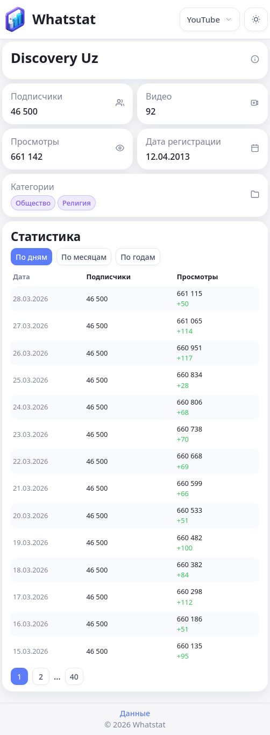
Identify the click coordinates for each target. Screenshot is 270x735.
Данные (135, 713)
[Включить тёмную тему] (256, 19)
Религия (76, 203)
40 (74, 677)
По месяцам (83, 257)
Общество (33, 203)
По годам (137, 257)
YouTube (210, 19)
